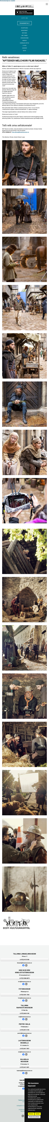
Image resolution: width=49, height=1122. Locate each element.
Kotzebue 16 (24, 1064)
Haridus (24, 40)
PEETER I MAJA (24, 1024)
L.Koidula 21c (24, 1045)
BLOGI (24, 50)
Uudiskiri (24, 48)
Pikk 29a (24, 1010)
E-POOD (24, 45)
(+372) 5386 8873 (24, 978)
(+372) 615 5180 (24, 959)
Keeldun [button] (38, 1113)
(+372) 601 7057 (24, 1048)
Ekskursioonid (24, 38)
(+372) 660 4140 (24, 1013)
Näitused (24, 33)
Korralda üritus (24, 43)
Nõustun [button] (31, 1113)
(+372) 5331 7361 (24, 994)
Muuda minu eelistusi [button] (34, 1116)
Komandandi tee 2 (24, 23)
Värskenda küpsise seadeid (7, 0)
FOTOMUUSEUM (24, 989)
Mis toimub (24, 35)
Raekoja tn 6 (24, 991)
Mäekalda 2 (24, 1026)
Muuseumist (24, 30)
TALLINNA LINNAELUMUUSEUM (24, 954)
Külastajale (24, 28)
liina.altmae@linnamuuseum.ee (20, 132)
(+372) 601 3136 (24, 1030)
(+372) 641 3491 (24, 1067)
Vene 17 (24, 956)
